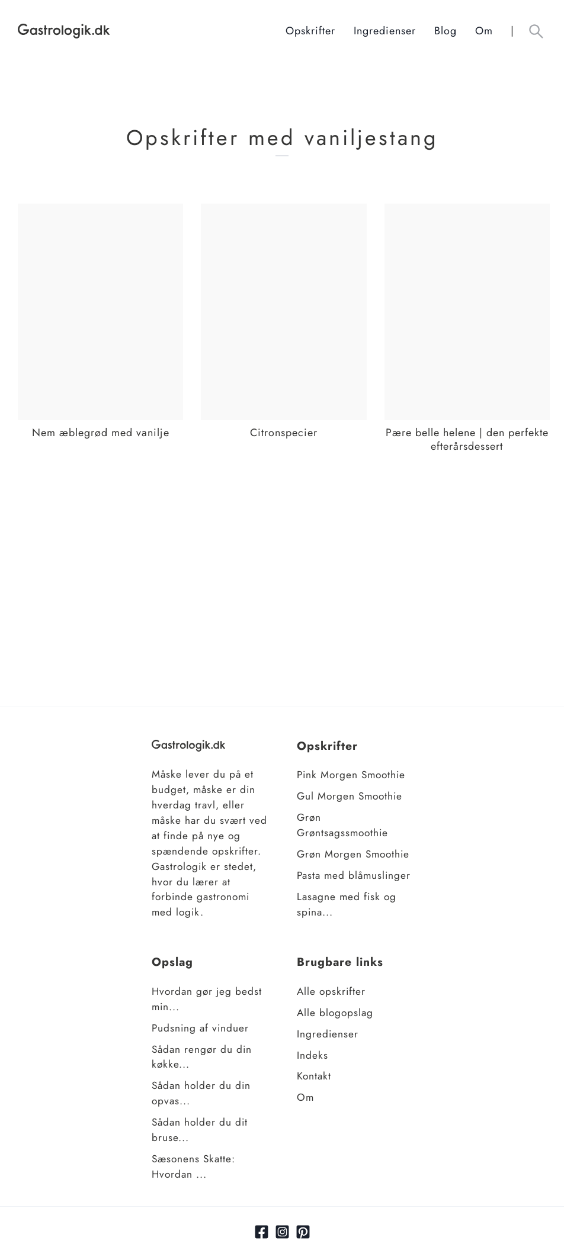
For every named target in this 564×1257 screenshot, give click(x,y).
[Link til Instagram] (282, 1231)
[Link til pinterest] (303, 1231)
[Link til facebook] (261, 1231)
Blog (445, 30)
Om (484, 30)
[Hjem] (152, 31)
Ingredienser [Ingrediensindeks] (385, 30)
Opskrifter (310, 30)
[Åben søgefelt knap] (536, 31)
